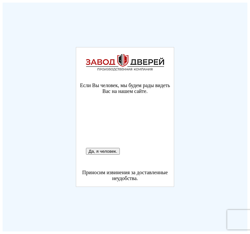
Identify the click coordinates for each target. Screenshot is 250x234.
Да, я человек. (103, 151)
